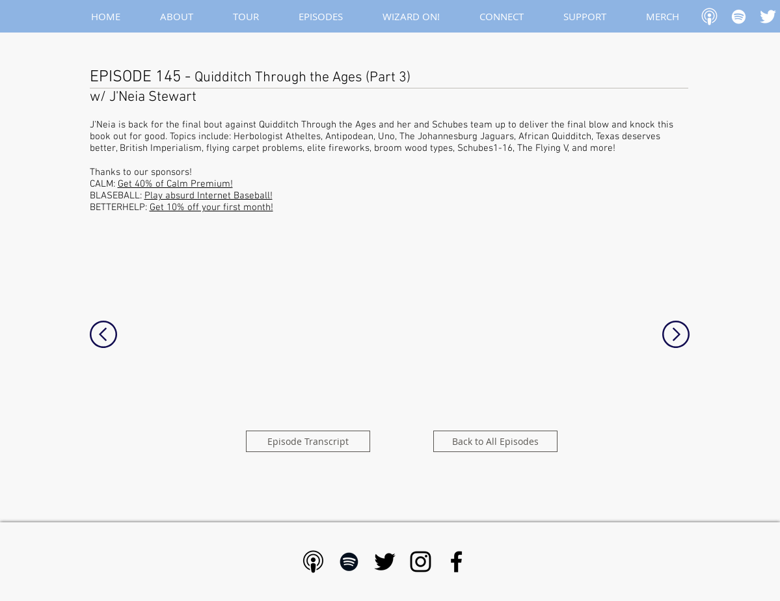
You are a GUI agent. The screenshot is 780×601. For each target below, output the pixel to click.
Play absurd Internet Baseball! (208, 196)
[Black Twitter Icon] (385, 562)
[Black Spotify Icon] (349, 562)
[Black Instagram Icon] (421, 562)
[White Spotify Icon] (738, 16)
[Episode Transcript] (308, 441)
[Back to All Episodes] (495, 441)
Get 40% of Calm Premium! (175, 184)
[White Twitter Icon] (768, 16)
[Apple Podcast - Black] (313, 562)
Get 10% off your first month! (211, 207)
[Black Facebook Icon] (456, 562)
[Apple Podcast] (709, 16)
